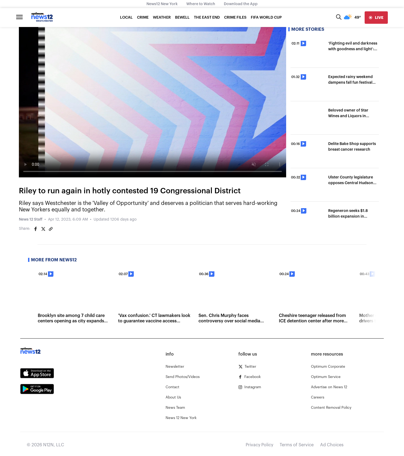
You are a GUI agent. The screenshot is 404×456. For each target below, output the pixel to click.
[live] (376, 17)
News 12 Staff (30, 219)
